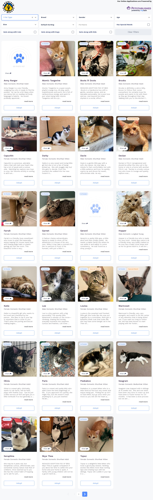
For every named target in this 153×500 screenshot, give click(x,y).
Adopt (19, 108)
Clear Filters (133, 32)
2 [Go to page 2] (78, 494)
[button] (33, 17)
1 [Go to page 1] (74, 494)
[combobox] (20, 17)
